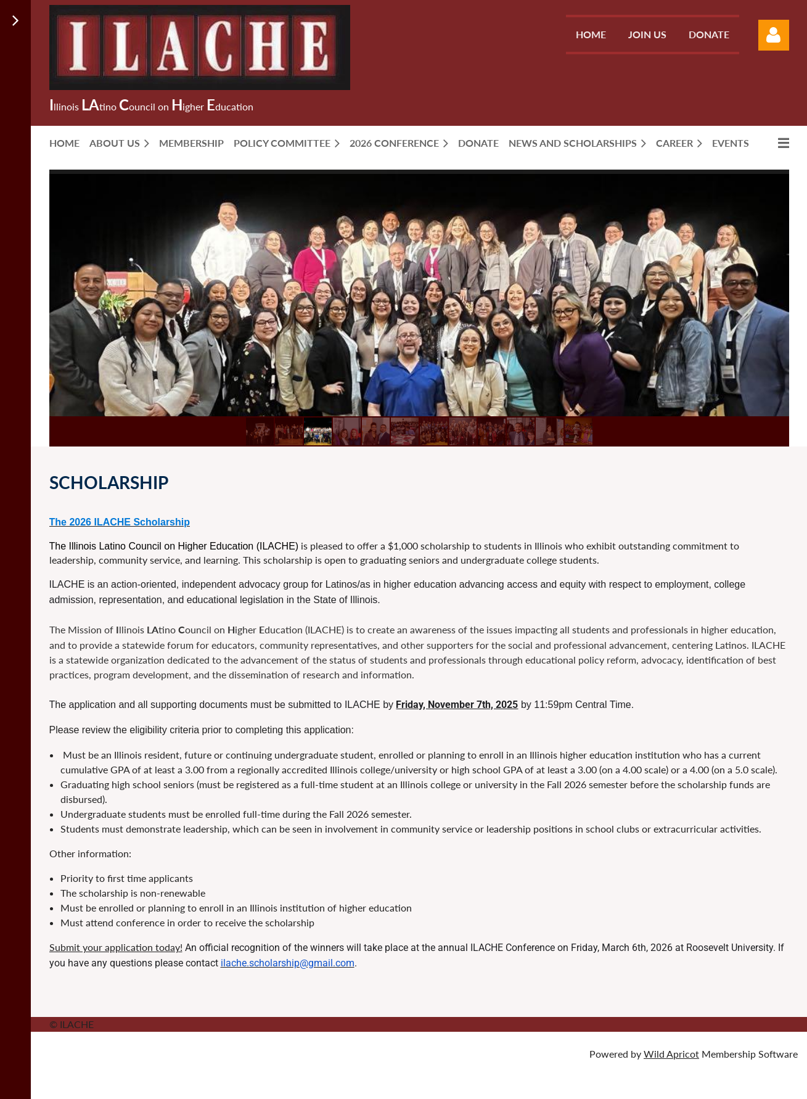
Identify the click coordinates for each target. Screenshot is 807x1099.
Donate (709, 34)
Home (591, 34)
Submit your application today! (115, 947)
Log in (773, 35)
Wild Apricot (671, 1054)
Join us (647, 34)
